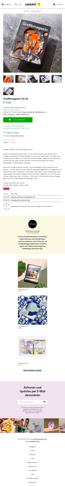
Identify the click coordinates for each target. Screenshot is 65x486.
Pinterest (33, 454)
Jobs (32, 474)
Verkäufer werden (32, 478)
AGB (32, 458)
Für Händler (32, 470)
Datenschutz (32, 466)
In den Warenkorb (19, 120)
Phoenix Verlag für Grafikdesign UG (34, 112)
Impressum (32, 482)
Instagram (32, 447)
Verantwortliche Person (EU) (20, 200)
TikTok (32, 450)
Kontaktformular (34, 441)
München (37, 231)
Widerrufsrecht (32, 462)
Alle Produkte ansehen (32, 370)
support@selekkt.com (39, 439)
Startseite (26, 11)
